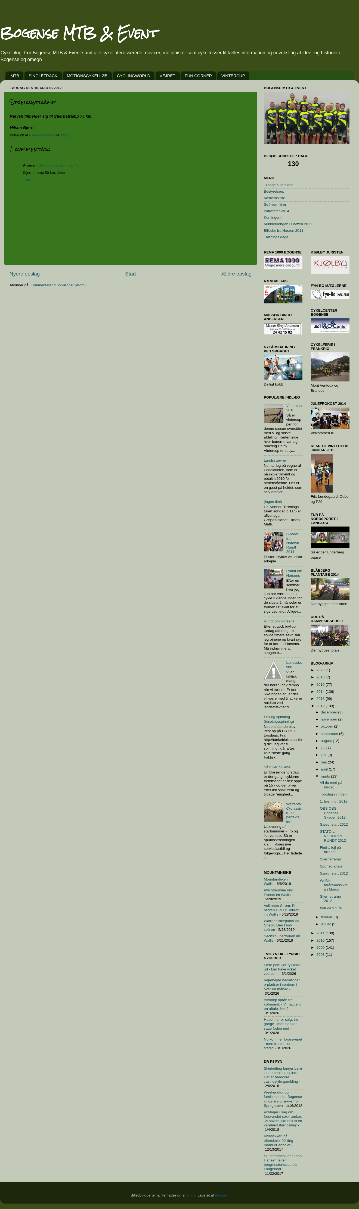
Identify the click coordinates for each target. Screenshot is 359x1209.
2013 (321, 699)
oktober (327, 726)
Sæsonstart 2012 (334, 824)
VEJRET (167, 75)
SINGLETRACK (43, 75)
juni (324, 755)
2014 (321, 692)
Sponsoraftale (331, 866)
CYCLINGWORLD (133, 75)
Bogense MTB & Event (79, 33)
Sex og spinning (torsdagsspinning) (279, 719)
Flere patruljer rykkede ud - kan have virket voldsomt (282, 969)
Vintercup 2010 (294, 408)
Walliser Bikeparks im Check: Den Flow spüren (281, 925)
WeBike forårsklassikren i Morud (334, 885)
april (325, 769)
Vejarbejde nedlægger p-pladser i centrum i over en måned (282, 984)
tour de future (331, 908)
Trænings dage (276, 237)
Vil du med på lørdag (331, 785)
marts (326, 776)
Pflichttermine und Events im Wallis (278, 892)
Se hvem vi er (275, 204)
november (329, 719)
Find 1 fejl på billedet (330, 849)
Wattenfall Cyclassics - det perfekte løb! (294, 813)
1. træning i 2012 (333, 801)
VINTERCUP (233, 75)
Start (130, 274)
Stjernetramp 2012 (330, 898)
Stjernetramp (330, 859)
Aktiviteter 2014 (276, 211)
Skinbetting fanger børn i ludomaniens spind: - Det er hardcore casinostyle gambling (283, 1075)
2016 (321, 677)
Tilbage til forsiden (278, 185)
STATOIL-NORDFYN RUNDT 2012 (333, 835)
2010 (321, 940)
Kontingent (272, 217)
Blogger (221, 1195)
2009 (321, 947)
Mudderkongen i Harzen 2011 (288, 224)
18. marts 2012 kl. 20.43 (59, 165)
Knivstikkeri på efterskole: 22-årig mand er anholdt (278, 1140)
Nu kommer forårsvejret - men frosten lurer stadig (283, 1043)
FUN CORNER (198, 75)
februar (327, 917)
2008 (321, 955)
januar (326, 924)
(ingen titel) (273, 502)
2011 (321, 933)
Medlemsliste (274, 198)
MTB (15, 75)
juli (323, 748)
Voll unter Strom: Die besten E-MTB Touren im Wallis (281, 910)
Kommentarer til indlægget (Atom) (58, 285)
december (329, 712)
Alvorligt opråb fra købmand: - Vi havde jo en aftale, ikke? (283, 1004)
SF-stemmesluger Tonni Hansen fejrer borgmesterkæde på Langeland (283, 1162)
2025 (321, 670)
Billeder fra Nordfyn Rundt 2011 (292, 543)
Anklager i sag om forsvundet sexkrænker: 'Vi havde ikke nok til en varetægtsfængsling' (283, 1118)
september (330, 734)
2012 (321, 706)
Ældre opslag (236, 274)
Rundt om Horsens (294, 573)
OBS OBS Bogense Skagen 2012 (333, 812)
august (327, 741)
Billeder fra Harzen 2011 (284, 230)
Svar (26, 180)
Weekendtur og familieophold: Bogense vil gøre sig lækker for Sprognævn (283, 1099)
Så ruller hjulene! (277, 767)
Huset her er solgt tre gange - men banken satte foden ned (281, 1023)
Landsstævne (275, 460)
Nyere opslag (25, 274)
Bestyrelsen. (274, 191)
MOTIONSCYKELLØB (87, 75)
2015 (321, 684)
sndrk (191, 1195)
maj (324, 762)
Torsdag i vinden (333, 794)
